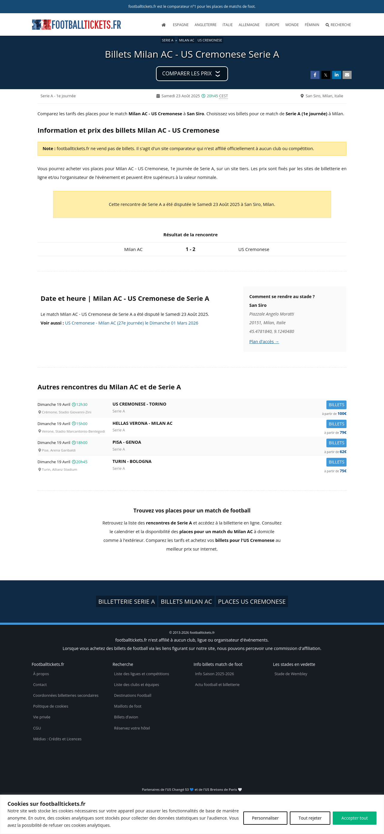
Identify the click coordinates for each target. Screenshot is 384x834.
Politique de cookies (50, 706)
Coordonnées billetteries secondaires (65, 695)
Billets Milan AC (186, 601)
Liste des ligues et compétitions (141, 673)
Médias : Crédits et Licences (57, 739)
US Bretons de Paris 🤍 (223, 789)
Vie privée (41, 717)
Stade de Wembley (290, 673)
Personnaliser (265, 818)
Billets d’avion (126, 717)
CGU (37, 728)
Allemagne (249, 24)
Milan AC (186, 40)
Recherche (338, 24)
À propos (41, 673)
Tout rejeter (310, 818)
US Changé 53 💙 (180, 789)
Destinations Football (132, 695)
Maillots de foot (127, 706)
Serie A (167, 40)
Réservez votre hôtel (132, 728)
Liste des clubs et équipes (136, 684)
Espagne (180, 24)
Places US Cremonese (252, 601)
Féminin (312, 24)
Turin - (229, 462)
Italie (228, 24)
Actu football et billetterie (217, 684)
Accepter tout (354, 818)
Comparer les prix (187, 73)
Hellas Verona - (229, 424)
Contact (39, 684)
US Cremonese (209, 40)
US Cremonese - (229, 405)
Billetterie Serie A (126, 601)
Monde (292, 24)
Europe (272, 24)
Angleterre (206, 24)
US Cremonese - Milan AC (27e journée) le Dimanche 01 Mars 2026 (131, 323)
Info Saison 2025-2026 (214, 673)
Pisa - (229, 443)
